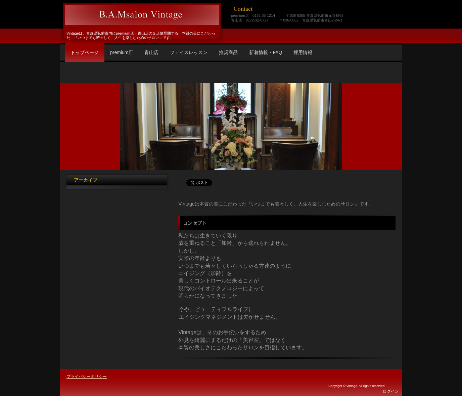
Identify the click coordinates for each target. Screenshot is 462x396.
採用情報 (302, 52)
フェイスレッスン (188, 52)
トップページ (85, 52)
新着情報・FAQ (265, 52)
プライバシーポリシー (86, 376)
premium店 (121, 52)
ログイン (391, 391)
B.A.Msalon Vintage (141, 15)
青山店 (151, 52)
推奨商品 (228, 52)
